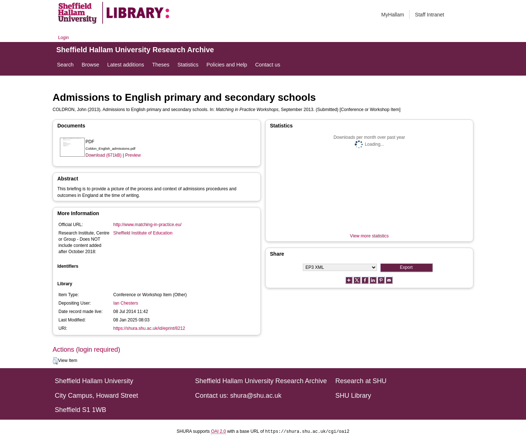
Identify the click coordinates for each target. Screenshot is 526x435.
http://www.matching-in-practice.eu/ (147, 224)
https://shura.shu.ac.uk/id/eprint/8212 (149, 328)
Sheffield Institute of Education (142, 233)
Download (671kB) (103, 155)
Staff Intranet (429, 15)
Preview (133, 155)
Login (63, 37)
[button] (55, 361)
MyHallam (392, 15)
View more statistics (369, 236)
